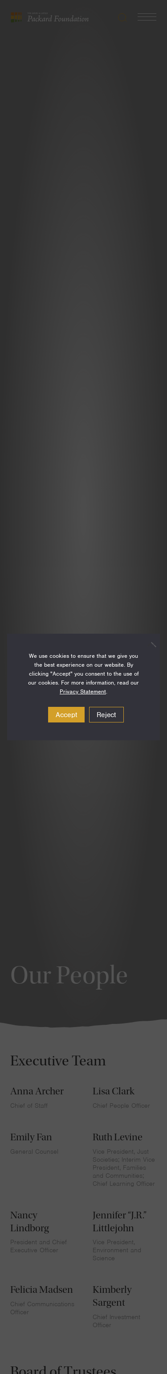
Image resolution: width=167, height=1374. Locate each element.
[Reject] (148, 644)
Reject (106, 714)
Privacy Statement (83, 691)
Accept (66, 714)
